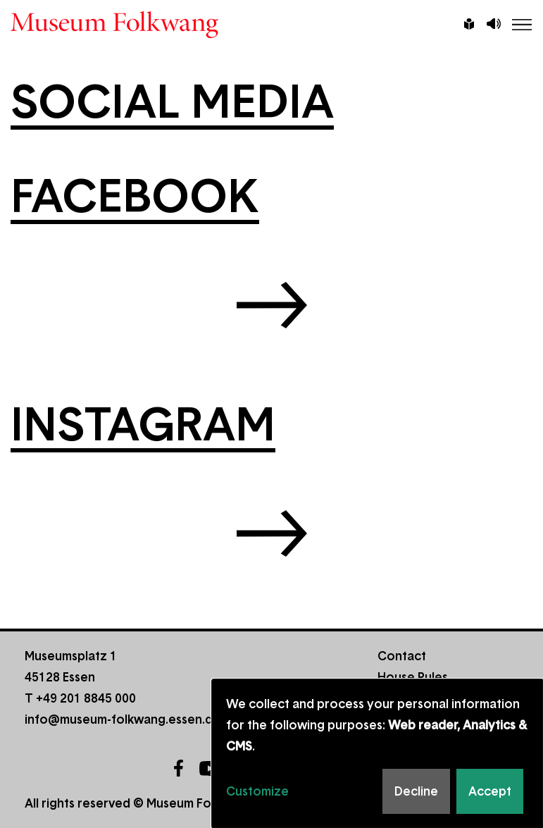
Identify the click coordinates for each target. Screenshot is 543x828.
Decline (416, 791)
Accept (489, 791)
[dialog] (377, 753)
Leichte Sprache (469, 25)
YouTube (209, 768)
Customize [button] (257, 791)
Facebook (178, 768)
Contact (401, 656)
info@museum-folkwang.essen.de (122, 719)
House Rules (412, 677)
